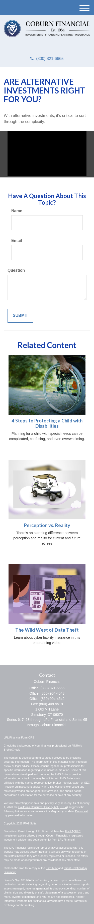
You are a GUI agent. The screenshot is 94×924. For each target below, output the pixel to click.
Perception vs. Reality (47, 525)
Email (16, 240)
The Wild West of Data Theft (47, 630)
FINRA (69, 831)
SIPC (77, 831)
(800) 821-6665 (46, 58)
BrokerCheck (12, 749)
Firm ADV (52, 868)
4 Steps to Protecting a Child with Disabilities (47, 423)
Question (16, 270)
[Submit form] (20, 316)
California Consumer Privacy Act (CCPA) (43, 807)
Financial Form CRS (21, 737)
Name (16, 211)
